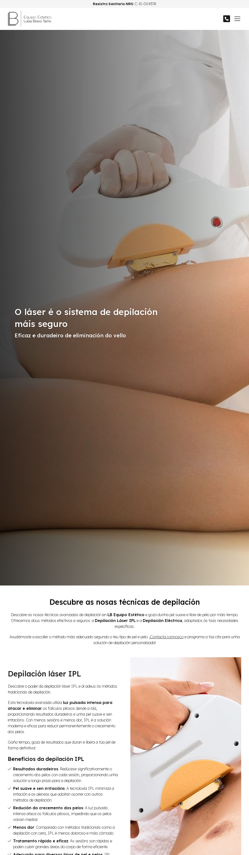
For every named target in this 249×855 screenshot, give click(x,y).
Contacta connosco (167, 636)
